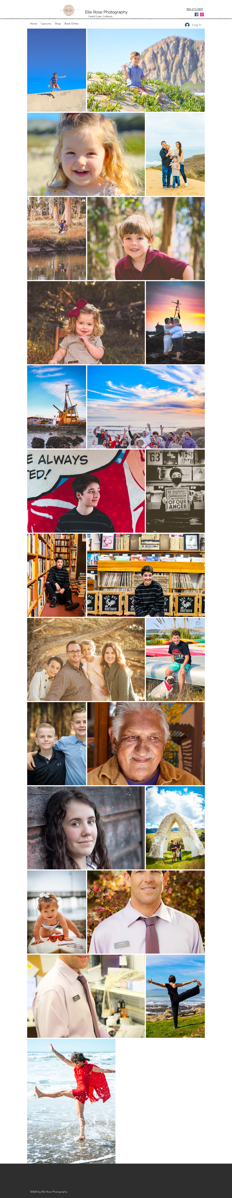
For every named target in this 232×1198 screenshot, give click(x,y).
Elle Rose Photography (107, 12)
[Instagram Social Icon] (202, 14)
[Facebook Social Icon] (196, 14)
